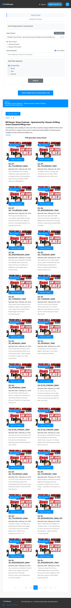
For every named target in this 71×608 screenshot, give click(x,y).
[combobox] (35, 37)
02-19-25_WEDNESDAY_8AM (19, 561)
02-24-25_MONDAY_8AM (17, 342)
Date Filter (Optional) (15, 61)
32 (26, 587)
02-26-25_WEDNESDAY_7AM (48, 209)
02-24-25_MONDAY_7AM (46, 342)
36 (45, 587)
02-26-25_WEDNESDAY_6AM (19, 253)
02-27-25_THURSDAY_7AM (47, 165)
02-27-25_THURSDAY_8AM (18, 165)
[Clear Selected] (61, 37)
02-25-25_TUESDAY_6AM (46, 298)
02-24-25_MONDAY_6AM (17, 386)
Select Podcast (10, 33)
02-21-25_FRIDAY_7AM (18, 430)
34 (35, 587)
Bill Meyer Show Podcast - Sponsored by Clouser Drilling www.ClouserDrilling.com (25, 104)
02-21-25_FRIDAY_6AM (48, 430)
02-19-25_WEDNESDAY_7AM (48, 561)
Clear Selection (59, 33)
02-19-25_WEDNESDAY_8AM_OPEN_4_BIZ (49, 517)
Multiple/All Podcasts (35, 19)
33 (31, 587)
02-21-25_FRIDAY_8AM (48, 385)
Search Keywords (11, 50)
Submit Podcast (55, 4)
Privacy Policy (12, 605)
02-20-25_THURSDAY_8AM (18, 473)
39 (51, 587)
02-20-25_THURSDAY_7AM (47, 473)
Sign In (42, 4)
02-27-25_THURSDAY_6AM (18, 209)
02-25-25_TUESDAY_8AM (46, 253)
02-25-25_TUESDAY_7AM (17, 298)
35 (40, 587)
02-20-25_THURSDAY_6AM (18, 517)
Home (7, 102)
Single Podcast (35, 15)
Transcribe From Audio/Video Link (35, 93)
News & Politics (13, 114)
